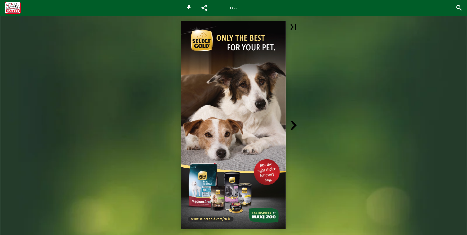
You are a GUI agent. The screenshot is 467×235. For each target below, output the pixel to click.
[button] (188, 8)
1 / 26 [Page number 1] (233, 8)
